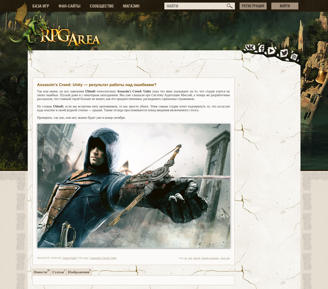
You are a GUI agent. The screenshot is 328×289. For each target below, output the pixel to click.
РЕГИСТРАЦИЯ (253, 6)
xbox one (225, 258)
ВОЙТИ (285, 6)
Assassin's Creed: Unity (103, 258)
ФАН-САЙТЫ (69, 6)
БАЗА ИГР (40, 6)
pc (186, 258)
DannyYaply (70, 258)
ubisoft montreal (210, 258)
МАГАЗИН (131, 6)
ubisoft (196, 258)
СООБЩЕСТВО (102, 6)
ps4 (190, 258)
